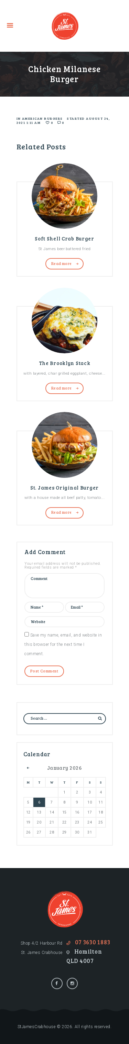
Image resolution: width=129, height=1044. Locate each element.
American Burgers (42, 118)
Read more (61, 263)
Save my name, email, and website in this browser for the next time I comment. (63, 644)
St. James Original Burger (64, 487)
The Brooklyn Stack (64, 363)
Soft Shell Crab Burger (64, 238)
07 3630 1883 (92, 942)
